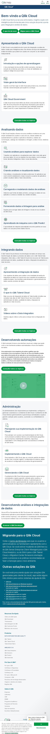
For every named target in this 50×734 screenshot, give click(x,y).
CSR (6, 697)
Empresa (7, 692)
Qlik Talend (8, 639)
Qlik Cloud (9, 7)
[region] (25, 727)
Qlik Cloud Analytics (10, 650)
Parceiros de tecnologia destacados (15, 679)
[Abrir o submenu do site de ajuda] (2, 7)
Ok (41, 724)
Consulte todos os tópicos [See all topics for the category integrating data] (25, 331)
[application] (35, 719)
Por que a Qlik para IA (11, 675)
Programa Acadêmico (11, 701)
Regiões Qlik (8, 684)
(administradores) (21, 586)
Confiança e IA (9, 672)
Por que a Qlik (9, 665)
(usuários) (19, 584)
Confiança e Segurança (11, 668)
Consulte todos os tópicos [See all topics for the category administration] (25, 496)
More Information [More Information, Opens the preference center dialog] (41, 727)
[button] (23, 385)
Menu (47, 3)
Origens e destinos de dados (13, 682)
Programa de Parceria (11, 704)
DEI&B (6, 699)
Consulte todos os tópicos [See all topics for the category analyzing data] (25, 241)
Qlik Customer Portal (11, 626)
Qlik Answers (8, 653)
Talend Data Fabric (10, 643)
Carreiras (7, 706)
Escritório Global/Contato (12, 711)
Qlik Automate (9, 657)
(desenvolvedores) (21, 590)
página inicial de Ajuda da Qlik (16, 604)
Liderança (7, 694)
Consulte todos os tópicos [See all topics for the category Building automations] (13, 369)
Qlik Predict (8, 655)
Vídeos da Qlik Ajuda (11, 616)
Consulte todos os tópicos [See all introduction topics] (25, 120)
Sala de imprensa (10, 708)
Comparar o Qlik (9, 677)
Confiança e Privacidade (12, 670)
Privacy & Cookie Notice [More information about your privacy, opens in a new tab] (11, 733)
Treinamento (8, 621)
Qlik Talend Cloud (10, 641)
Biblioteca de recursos (11, 628)
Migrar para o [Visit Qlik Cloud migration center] (29, 31)
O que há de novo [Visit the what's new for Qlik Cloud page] (10, 31)
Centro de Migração (17, 541)
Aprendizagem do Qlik (11, 623)
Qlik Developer (9, 619)
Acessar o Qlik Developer (13, 525)
